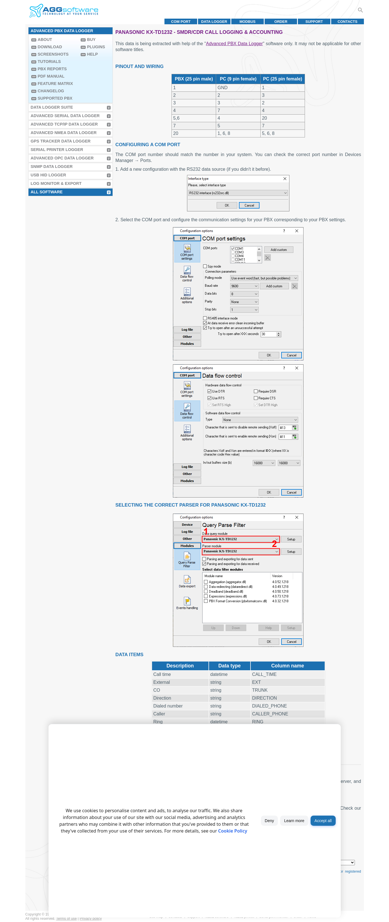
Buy (91, 39)
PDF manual (51, 76)
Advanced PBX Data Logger (234, 43)
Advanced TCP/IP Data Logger (64, 124)
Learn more (294, 820)
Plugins (96, 47)
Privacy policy (91, 918)
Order (280, 21)
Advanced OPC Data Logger (62, 158)
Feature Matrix (55, 83)
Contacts (347, 21)
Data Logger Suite (52, 107)
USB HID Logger (48, 175)
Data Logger (214, 21)
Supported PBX (55, 98)
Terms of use (66, 918)
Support (314, 21)
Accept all (323, 820)
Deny (269, 820)
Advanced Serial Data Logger (65, 115)
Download (50, 47)
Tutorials (49, 61)
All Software (47, 192)
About (45, 39)
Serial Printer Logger (57, 149)
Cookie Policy (232, 831)
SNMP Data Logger (52, 166)
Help (92, 54)
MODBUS (247, 21)
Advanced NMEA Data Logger (64, 132)
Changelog (51, 91)
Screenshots (53, 54)
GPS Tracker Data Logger (61, 141)
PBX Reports (52, 69)
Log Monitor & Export (56, 183)
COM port (180, 21)
